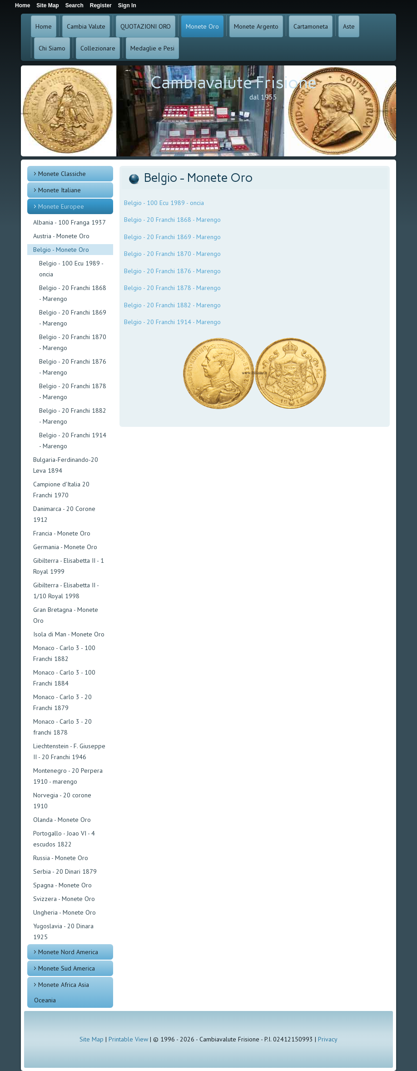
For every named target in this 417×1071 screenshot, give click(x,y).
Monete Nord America (68, 952)
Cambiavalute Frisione (233, 82)
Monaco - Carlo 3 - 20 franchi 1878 (62, 726)
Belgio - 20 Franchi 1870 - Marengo (72, 342)
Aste (349, 26)
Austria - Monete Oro (61, 236)
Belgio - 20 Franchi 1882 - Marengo (72, 415)
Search (74, 5)
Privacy (328, 1039)
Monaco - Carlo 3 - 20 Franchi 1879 (62, 702)
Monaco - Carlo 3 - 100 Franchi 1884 (64, 677)
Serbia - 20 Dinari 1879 (65, 871)
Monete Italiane (59, 190)
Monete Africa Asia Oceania (61, 992)
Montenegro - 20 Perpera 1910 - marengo (68, 776)
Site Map (91, 1039)
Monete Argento (256, 26)
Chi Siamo (52, 48)
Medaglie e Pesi (152, 48)
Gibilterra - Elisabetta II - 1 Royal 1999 (68, 566)
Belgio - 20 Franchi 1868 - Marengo (72, 293)
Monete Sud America (66, 968)
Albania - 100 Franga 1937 (69, 222)
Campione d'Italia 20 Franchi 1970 (61, 489)
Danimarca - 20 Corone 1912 (64, 514)
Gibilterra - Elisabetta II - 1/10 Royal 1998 (66, 590)
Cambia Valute (86, 26)
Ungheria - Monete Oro (64, 912)
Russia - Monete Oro (60, 858)
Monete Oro (202, 26)
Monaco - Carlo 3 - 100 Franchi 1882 (64, 653)
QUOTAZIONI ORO (145, 26)
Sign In (127, 5)
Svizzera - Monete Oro (64, 899)
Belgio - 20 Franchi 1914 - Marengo (72, 440)
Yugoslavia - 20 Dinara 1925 (63, 931)
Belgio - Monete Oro (61, 249)
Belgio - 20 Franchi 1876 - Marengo (72, 366)
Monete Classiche (62, 174)
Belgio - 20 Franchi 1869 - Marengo (72, 317)
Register (101, 5)
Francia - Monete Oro (61, 533)
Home (43, 26)
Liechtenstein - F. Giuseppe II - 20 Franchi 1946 (69, 751)
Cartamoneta (310, 26)
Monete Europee (61, 206)
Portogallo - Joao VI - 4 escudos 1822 (64, 838)
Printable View (128, 1039)
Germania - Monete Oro (65, 547)
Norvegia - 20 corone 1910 (62, 800)
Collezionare (97, 48)
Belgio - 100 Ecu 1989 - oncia (71, 268)
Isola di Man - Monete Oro (68, 634)
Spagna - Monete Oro (62, 885)
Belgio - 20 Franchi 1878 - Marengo (72, 391)
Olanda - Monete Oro (62, 820)
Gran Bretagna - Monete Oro (65, 615)
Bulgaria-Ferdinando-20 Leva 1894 (65, 465)
